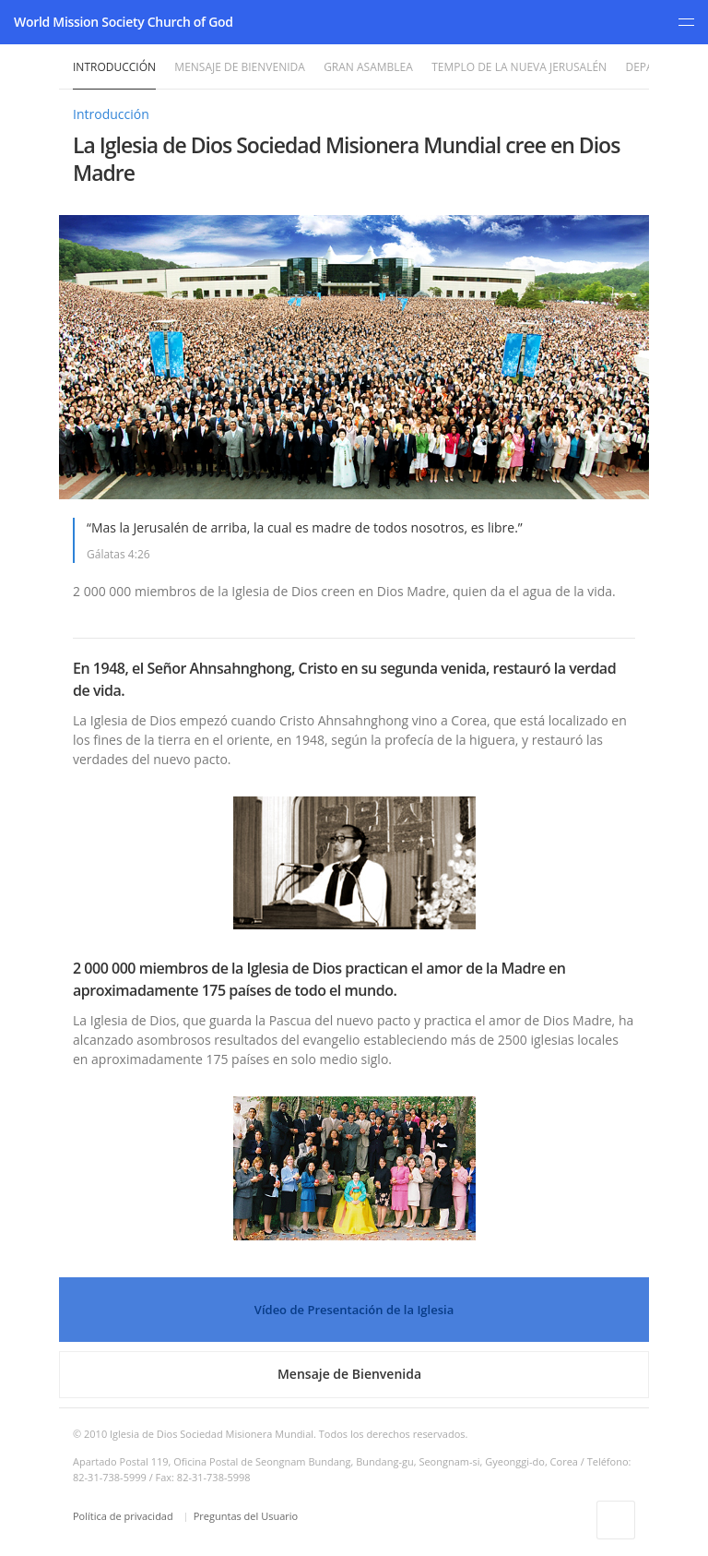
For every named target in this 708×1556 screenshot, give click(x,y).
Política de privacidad (124, 1516)
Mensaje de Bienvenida (239, 67)
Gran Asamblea (368, 67)
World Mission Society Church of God (123, 21)
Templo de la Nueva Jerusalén (519, 67)
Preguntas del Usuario (246, 1516)
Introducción (114, 67)
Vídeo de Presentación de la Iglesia (354, 1309)
